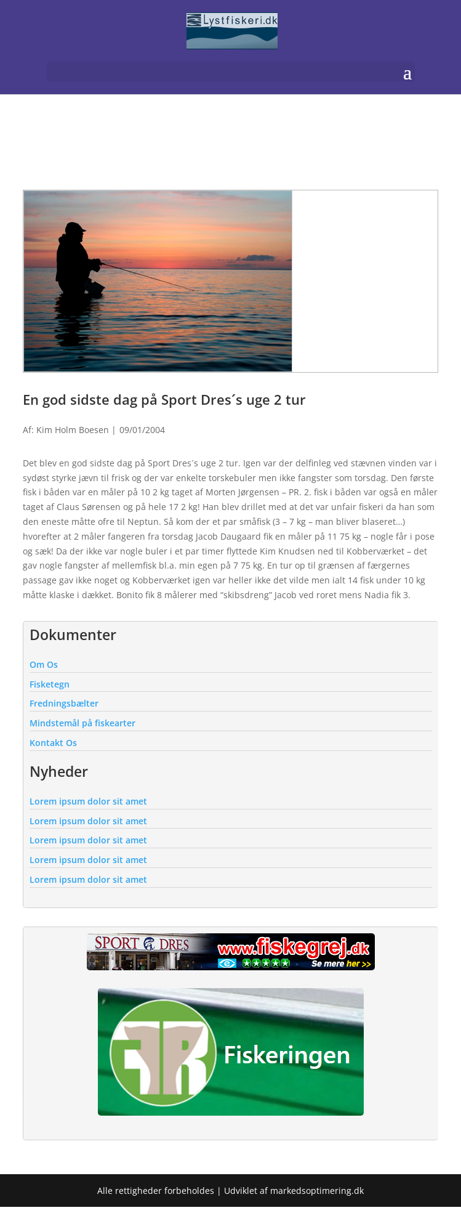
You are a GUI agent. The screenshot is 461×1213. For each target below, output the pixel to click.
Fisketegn (50, 684)
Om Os (44, 664)
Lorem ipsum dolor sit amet (88, 801)
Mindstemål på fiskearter (82, 723)
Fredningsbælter (64, 703)
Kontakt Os (53, 742)
